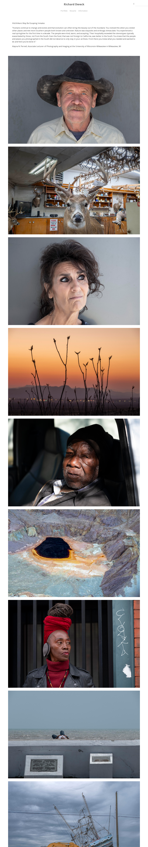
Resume (73, 11)
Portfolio (64, 11)
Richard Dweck (74, 4)
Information (83, 11)
